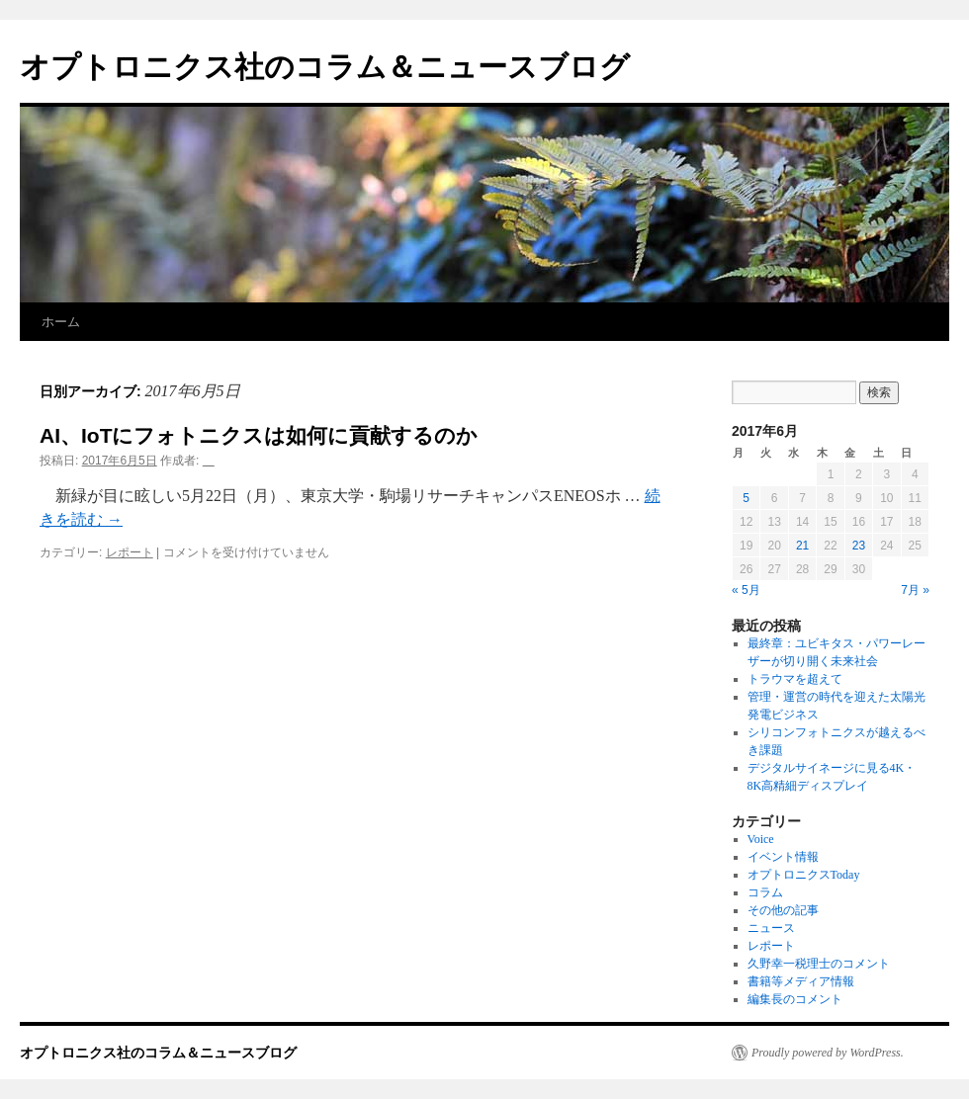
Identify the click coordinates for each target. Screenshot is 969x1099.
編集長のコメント (795, 999)
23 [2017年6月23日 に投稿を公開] (858, 545)
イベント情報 (783, 857)
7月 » (915, 590)
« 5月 (746, 590)
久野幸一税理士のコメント (819, 964)
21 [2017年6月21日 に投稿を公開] (802, 545)
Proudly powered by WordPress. (827, 1052)
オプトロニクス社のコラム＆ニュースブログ (325, 66)
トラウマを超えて (795, 679)
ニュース (771, 928)
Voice (761, 839)
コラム (765, 892)
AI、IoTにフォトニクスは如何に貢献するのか (259, 435)
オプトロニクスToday (804, 875)
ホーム (61, 321)
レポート (129, 552)
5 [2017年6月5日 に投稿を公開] (746, 498)
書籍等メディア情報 (801, 981)
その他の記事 (783, 910)
